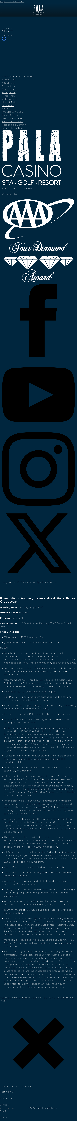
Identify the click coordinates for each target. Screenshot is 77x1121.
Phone (4, 1117)
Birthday (5, 1104)
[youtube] (38, 430)
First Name (7, 1092)
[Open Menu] (6, 9)
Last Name (6, 1098)
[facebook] (38, 356)
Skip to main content (12, 1)
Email (4, 1111)
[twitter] (38, 579)
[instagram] (38, 505)
